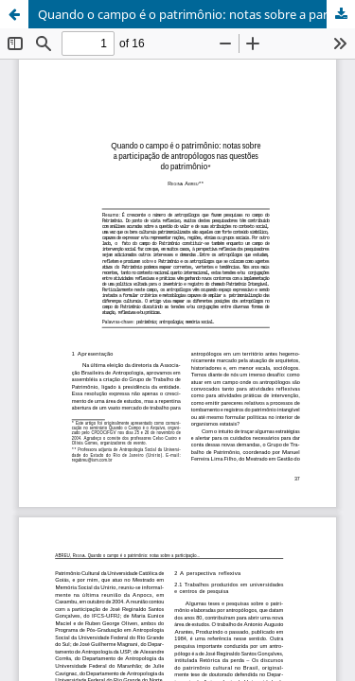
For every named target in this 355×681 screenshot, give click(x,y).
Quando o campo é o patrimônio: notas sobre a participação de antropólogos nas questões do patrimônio (196, 14)
